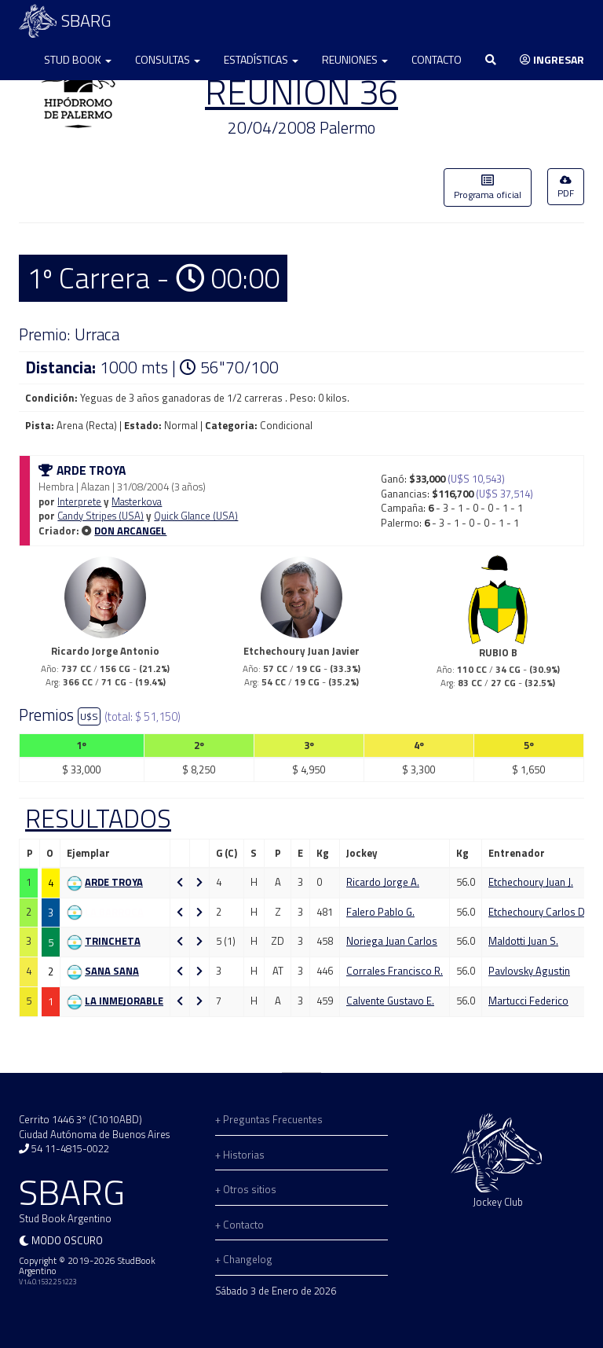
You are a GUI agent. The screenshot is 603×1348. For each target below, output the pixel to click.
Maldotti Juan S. (523, 941)
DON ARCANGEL (130, 530)
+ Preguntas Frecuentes (269, 1119)
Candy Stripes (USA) (100, 515)
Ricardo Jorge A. (382, 882)
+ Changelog (243, 1259)
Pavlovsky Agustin (529, 971)
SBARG (65, 21)
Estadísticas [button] (261, 59)
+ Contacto (239, 1224)
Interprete (79, 501)
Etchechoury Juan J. (530, 882)
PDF (565, 187)
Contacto (436, 59)
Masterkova (136, 501)
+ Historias (240, 1155)
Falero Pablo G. (380, 912)
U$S (89, 716)
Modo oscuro (67, 1240)
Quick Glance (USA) (196, 515)
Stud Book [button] (77, 59)
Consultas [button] (167, 59)
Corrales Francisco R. (394, 971)
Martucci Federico (528, 1000)
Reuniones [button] (355, 59)
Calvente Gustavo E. (390, 1000)
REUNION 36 (301, 91)
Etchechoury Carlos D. (537, 912)
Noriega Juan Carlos (391, 941)
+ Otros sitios (245, 1189)
